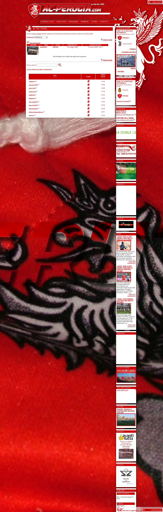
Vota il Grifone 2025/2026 (124, 120)
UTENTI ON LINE (156, 510)
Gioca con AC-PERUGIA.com (125, 115)
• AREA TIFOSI (61, 22)
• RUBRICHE (84, 22)
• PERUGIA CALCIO (47, 22)
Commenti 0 (131, 263)
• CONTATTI (104, 22)
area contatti (37, 34)
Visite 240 (132, 261)
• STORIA (94, 22)
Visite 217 (132, 294)
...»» (133, 260)
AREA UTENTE (157, 2)
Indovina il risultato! (123, 101)
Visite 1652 (131, 325)
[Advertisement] (123, 200)
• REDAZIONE (73, 22)
